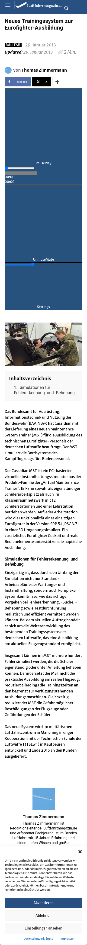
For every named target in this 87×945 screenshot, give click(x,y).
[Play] (43, 127)
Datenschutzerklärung (38, 938)
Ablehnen (43, 915)
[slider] (20, 168)
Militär (13, 45)
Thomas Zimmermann (44, 70)
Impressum (68, 938)
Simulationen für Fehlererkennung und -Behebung (44, 390)
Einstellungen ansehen (43, 928)
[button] (80, 851)
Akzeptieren (43, 903)
